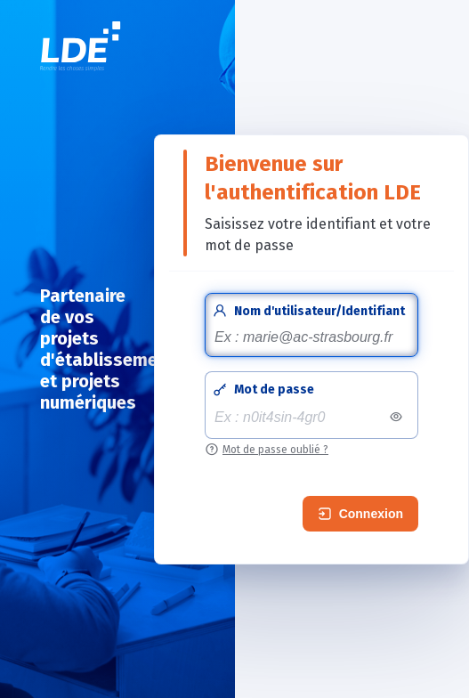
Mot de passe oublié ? (275, 449)
